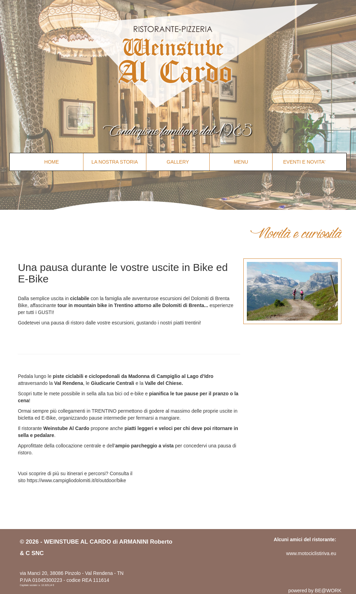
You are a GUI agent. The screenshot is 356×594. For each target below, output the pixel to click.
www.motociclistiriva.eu (311, 553)
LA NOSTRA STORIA (114, 162)
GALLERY (178, 162)
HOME (51, 162)
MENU (241, 162)
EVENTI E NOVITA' (304, 162)
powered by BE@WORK (314, 590)
